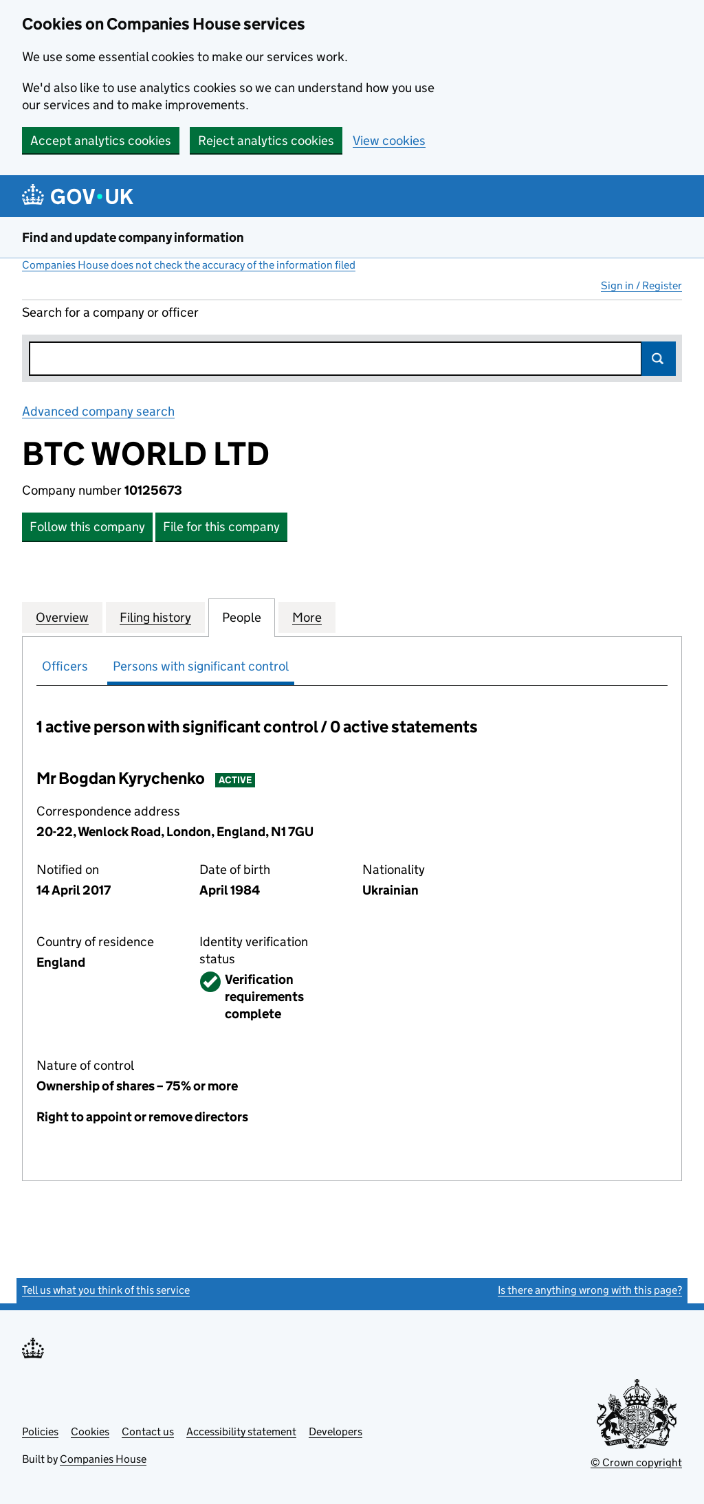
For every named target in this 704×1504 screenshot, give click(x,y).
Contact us (148, 1431)
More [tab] (307, 617)
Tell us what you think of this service (106, 1290)
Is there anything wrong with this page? (590, 1290)
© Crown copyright (636, 1462)
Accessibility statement (241, 1431)
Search (658, 358)
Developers (335, 1431)
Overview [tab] (62, 617)
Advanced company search (98, 411)
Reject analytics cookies (266, 140)
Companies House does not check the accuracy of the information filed (188, 264)
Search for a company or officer (110, 312)
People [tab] (241, 617)
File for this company (221, 527)
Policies (40, 1431)
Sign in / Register (641, 285)
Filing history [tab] (155, 617)
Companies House (103, 1459)
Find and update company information (133, 237)
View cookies (389, 140)
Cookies (90, 1431)
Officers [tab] (65, 666)
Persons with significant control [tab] (201, 666)
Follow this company (87, 527)
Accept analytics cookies (100, 140)
